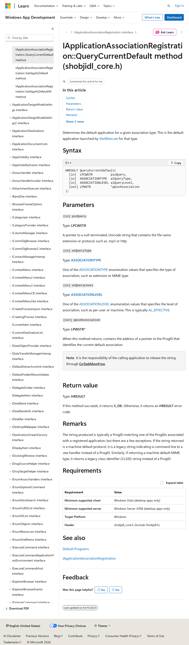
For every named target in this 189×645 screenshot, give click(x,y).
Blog (57, 636)
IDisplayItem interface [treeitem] (26, 448)
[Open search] (168, 6)
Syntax (70, 98)
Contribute (75, 636)
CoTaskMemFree (92, 363)
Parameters (73, 104)
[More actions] (182, 32)
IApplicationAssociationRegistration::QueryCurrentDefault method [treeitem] (34, 54)
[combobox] (29, 37)
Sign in (179, 5)
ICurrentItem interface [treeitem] (26, 324)
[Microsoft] (8, 6)
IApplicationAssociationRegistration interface (103, 32)
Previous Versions (37, 636)
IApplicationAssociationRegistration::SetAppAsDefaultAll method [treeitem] (34, 91)
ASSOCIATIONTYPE (86, 260)
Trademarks (11, 642)
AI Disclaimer (12, 636)
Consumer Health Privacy (122, 636)
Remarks (71, 115)
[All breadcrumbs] (66, 32)
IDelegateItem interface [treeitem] (27, 395)
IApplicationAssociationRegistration (89, 558)
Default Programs (76, 548)
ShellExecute (108, 138)
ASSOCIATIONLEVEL (86, 294)
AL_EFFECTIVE (159, 310)
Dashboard (174, 17)
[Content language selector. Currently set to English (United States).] (23, 625)
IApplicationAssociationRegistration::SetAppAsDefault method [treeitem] (34, 73)
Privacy (92, 636)
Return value (74, 109)
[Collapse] (52, 29)
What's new (152, 17)
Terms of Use (155, 636)
